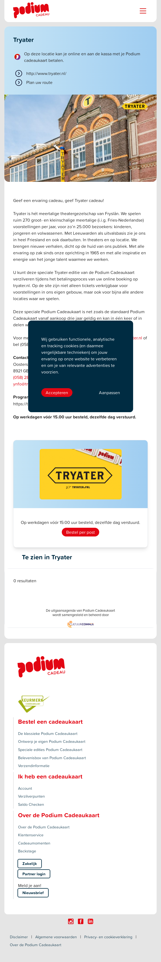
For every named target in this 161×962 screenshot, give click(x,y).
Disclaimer (19, 937)
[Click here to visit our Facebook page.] (80, 921)
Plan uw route (39, 82)
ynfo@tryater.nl (27, 384)
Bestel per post (80, 532)
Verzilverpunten (31, 796)
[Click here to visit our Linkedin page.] (90, 921)
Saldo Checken (31, 804)
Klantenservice (30, 835)
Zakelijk (29, 863)
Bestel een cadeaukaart (50, 721)
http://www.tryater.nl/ (46, 73)
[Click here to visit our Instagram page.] (71, 921)
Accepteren (57, 393)
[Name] (143, 11)
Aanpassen (109, 393)
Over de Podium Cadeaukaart (43, 827)
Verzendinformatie (33, 765)
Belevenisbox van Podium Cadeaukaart (52, 758)
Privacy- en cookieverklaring (108, 937)
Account (25, 788)
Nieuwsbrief (33, 892)
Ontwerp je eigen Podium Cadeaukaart (51, 741)
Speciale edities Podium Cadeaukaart (50, 749)
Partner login (33, 874)
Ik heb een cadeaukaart (50, 776)
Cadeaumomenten (34, 843)
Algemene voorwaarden (56, 937)
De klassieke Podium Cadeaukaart (47, 733)
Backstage (27, 851)
